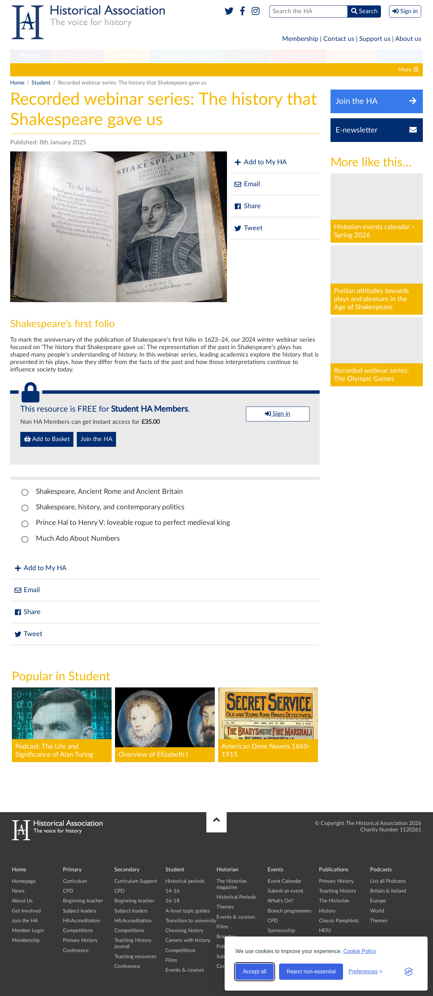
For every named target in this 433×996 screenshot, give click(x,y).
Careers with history (310, 69)
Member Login (28, 930)
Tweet (248, 228)
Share (247, 206)
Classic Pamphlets (339, 920)
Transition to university (198, 69)
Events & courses (184, 970)
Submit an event (285, 891)
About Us (22, 900)
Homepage (24, 881)
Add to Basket (47, 439)
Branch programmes (290, 911)
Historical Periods (236, 897)
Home (17, 83)
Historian (246, 56)
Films (171, 960)
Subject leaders (79, 911)
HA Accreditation (81, 920)
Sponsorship (281, 930)
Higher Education (185, 56)
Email (247, 184)
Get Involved (26, 911)
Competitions (361, 69)
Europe (378, 900)
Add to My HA (260, 162)
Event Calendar (284, 881)
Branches (399, 56)
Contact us (338, 39)
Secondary (79, 56)
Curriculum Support (135, 881)
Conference (76, 950)
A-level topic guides (137, 69)
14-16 (73, 69)
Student (127, 56)
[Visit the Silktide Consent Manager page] (409, 972)
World (377, 911)
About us (408, 39)
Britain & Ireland (388, 891)
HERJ (325, 930)
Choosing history (256, 69)
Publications (299, 56)
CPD (68, 891)
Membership (300, 39)
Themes (225, 906)
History (327, 911)
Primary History (80, 940)
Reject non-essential (311, 971)
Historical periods (34, 69)
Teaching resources (135, 956)
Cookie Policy (359, 951)
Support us (374, 39)
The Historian (334, 900)
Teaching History (337, 891)
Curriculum (75, 881)
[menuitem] (31, 56)
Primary (31, 56)
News (18, 891)
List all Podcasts (388, 881)
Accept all (254, 971)
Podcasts (351, 56)
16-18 (97, 69)
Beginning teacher (83, 900)
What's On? (281, 900)
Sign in (277, 413)
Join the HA (96, 439)
